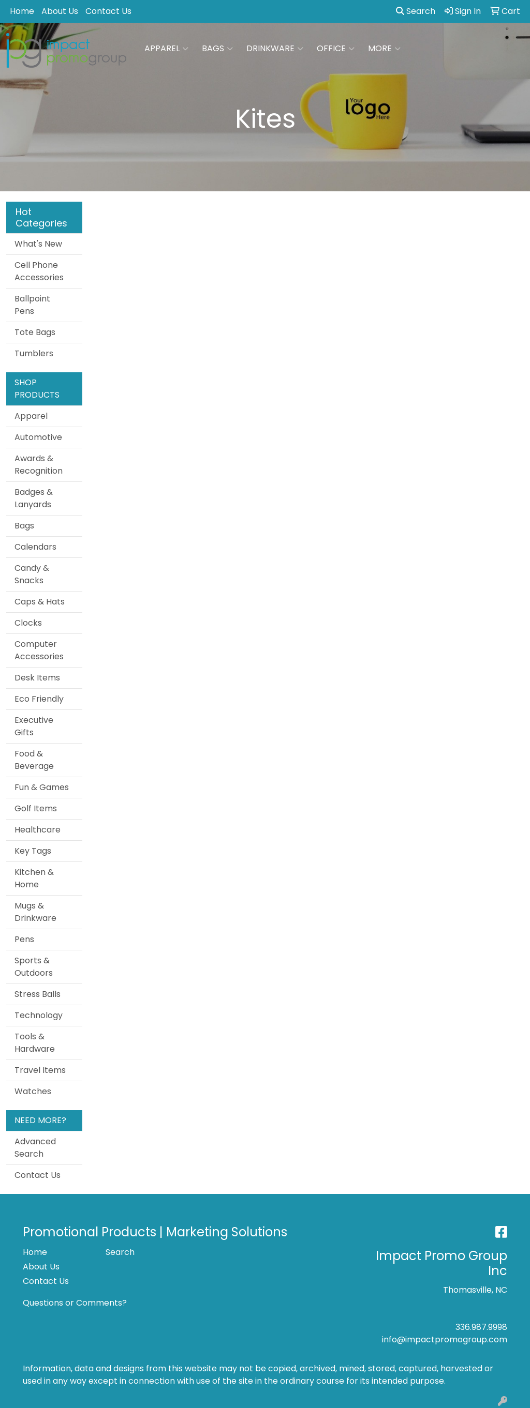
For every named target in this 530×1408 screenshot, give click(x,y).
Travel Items (40, 1070)
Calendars (35, 547)
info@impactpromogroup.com (444, 1339)
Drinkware (274, 48)
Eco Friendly (39, 699)
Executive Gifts (33, 726)
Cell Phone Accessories (39, 271)
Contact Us (108, 11)
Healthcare (37, 830)
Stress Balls (37, 994)
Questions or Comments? (75, 1303)
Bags (217, 48)
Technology (38, 1015)
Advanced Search (35, 1148)
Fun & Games (41, 787)
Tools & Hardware (34, 1043)
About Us (59, 11)
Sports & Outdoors (33, 967)
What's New (38, 244)
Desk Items (37, 678)
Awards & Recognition (38, 464)
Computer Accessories (39, 650)
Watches (32, 1091)
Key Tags (32, 851)
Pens (24, 939)
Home (22, 11)
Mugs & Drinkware (35, 912)
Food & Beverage (34, 760)
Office (336, 48)
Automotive (38, 437)
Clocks (28, 623)
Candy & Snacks (31, 574)
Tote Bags (34, 332)
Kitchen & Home (34, 878)
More (384, 48)
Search (415, 11)
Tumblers (33, 353)
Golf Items (35, 808)
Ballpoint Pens (32, 305)
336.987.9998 (481, 1327)
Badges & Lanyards (33, 498)
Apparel (166, 48)
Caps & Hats (39, 602)
